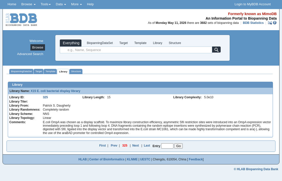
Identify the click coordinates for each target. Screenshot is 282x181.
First (102, 145)
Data (61, 4)
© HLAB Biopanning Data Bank (256, 169)
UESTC (145, 159)
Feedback (196, 159)
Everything (70, 43)
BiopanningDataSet (99, 43)
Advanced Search (30, 54)
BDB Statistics (253, 23)
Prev (114, 145)
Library (157, 43)
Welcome (36, 41)
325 (45, 97)
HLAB (82, 159)
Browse (28, 4)
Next (135, 145)
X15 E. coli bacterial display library (55, 91)
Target (123, 43)
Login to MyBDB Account (252, 4)
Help (90, 4)
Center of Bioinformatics (106, 159)
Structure (175, 43)
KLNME (132, 159)
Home (12, 4)
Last (147, 145)
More (76, 4)
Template (140, 43)
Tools (46, 4)
